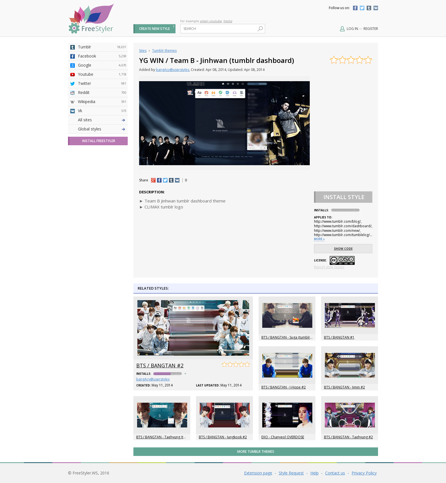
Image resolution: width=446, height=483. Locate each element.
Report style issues (329, 267)
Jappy (102, 183)
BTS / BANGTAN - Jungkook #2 (223, 437)
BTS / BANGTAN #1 (339, 337)
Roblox (102, 174)
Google (102, 65)
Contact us (335, 473)
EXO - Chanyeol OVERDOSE (282, 437)
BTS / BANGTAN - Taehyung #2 (348, 437)
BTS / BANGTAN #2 (159, 365)
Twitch (102, 211)
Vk (102, 111)
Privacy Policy (364, 473)
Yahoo (102, 156)
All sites (85, 220)
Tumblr (369, 8)
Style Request (291, 473)
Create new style (154, 28)
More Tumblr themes (255, 451)
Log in (352, 28)
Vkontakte (375, 8)
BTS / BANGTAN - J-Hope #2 (283, 387)
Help (314, 473)
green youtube (211, 21)
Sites (142, 50)
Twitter (362, 8)
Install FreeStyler (98, 241)
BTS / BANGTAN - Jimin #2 (344, 387)
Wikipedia (102, 101)
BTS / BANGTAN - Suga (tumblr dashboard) (295, 337)
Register (371, 28)
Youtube (102, 74)
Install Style (343, 197)
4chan (102, 129)
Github (102, 147)
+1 (153, 180)
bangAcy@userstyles (172, 69)
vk (177, 180)
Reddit (102, 92)
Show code (343, 249)
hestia (227, 21)
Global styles (89, 229)
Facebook (355, 8)
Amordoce (102, 138)
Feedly (102, 202)
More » (319, 239)
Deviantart (102, 120)
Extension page (258, 473)
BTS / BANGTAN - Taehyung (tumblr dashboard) (174, 437)
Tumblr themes (164, 50)
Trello (102, 193)
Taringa (102, 165)
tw (165, 180)
